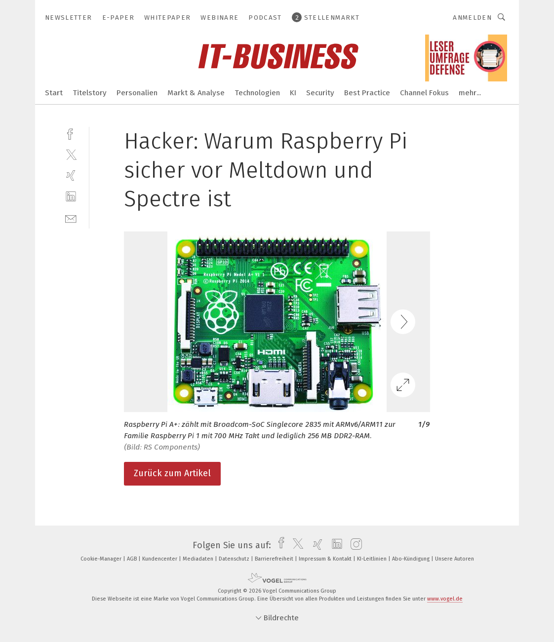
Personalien (137, 92)
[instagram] (354, 545)
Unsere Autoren (454, 559)
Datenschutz (235, 559)
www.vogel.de (445, 599)
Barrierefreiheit (275, 559)
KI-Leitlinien (372, 559)
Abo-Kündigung (411, 559)
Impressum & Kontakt (326, 559)
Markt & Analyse (196, 92)
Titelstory (90, 92)
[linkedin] (71, 196)
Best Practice (367, 92)
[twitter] (71, 154)
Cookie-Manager (101, 559)
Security (320, 92)
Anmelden (472, 17)
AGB (132, 559)
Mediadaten (199, 559)
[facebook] (71, 133)
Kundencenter (160, 559)
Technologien (257, 92)
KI (293, 92)
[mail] (71, 218)
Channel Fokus (424, 92)
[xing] (71, 175)
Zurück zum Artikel (172, 473)
